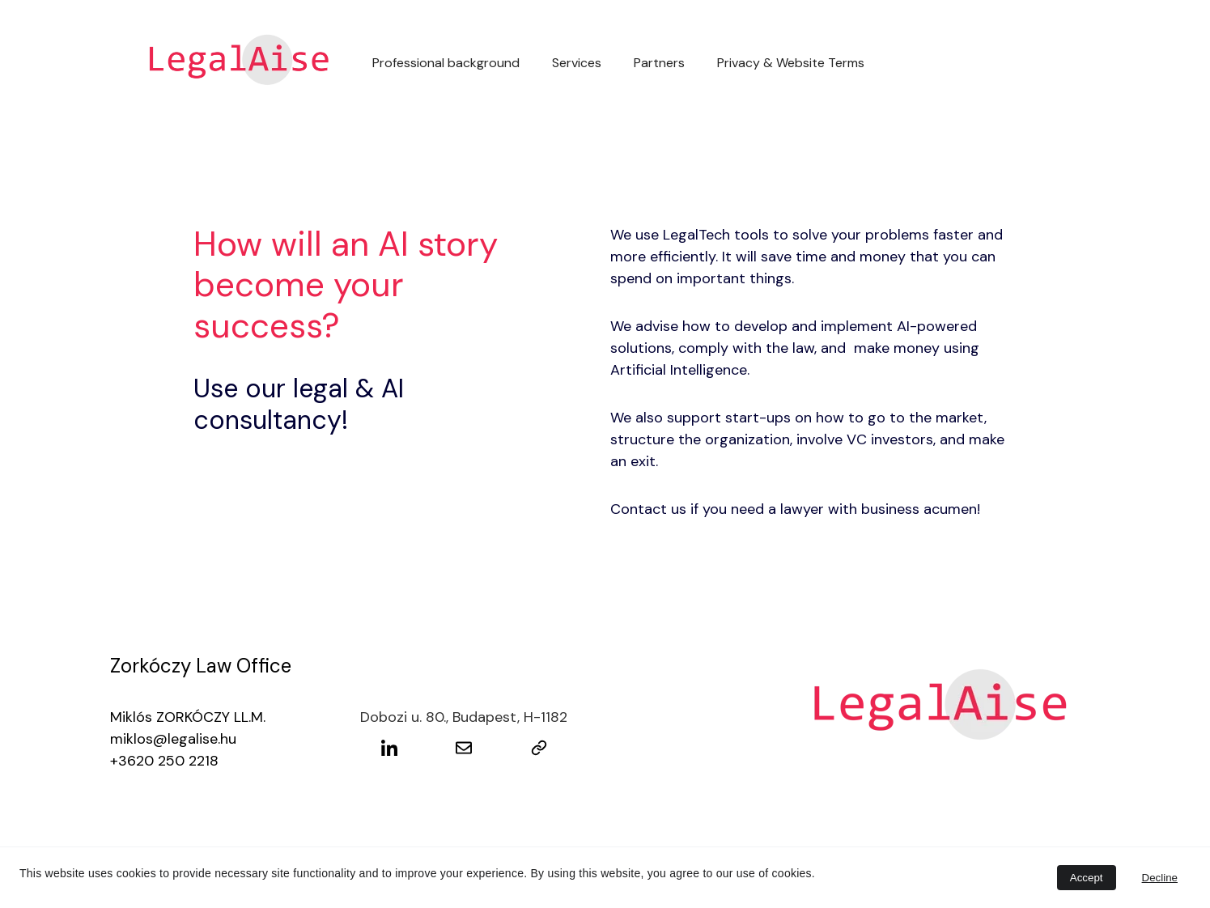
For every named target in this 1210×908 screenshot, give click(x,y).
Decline (1160, 878)
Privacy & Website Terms (790, 63)
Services (576, 63)
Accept (1086, 878)
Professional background (446, 63)
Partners (659, 63)
